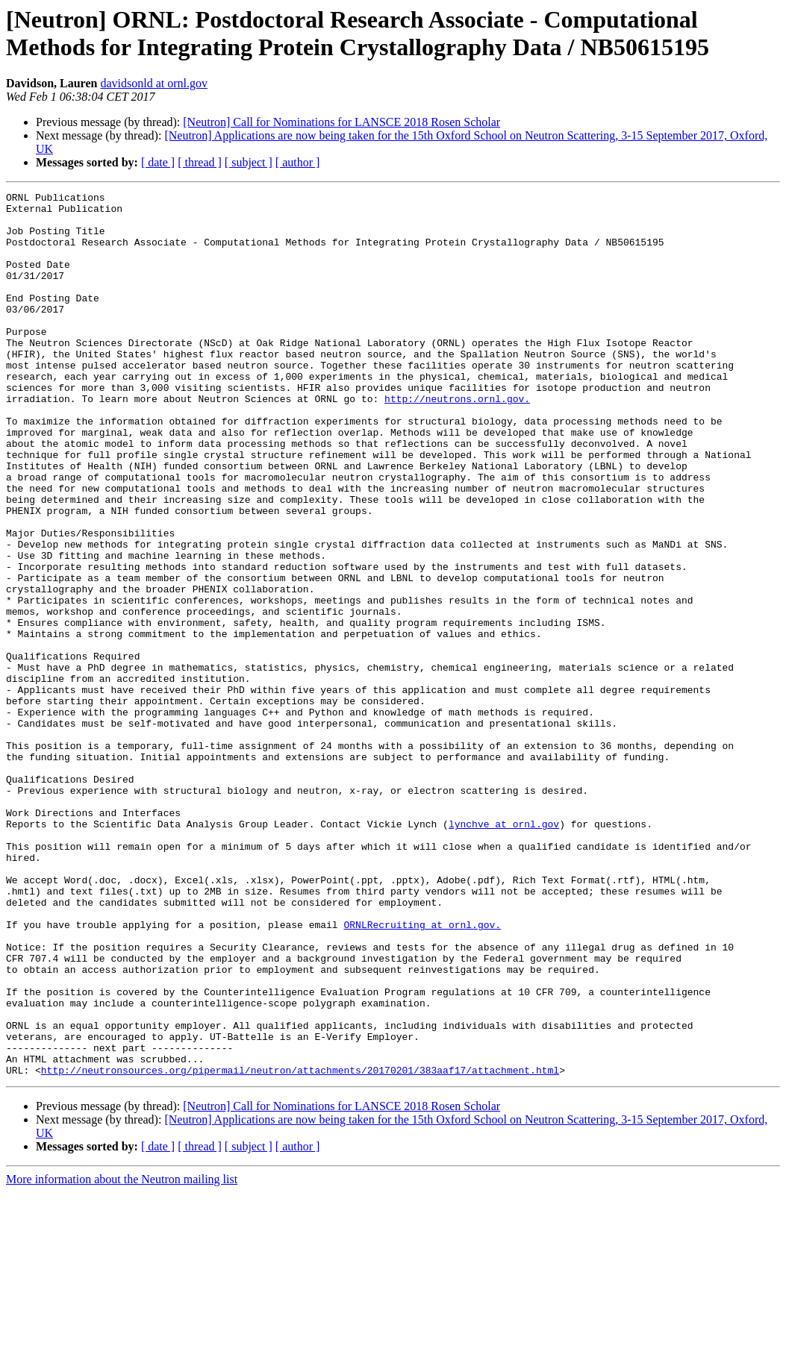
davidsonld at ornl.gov (154, 83)
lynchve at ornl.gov (504, 951)
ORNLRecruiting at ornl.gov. (422, 1072)
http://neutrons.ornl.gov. (457, 441)
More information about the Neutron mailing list (121, 1356)
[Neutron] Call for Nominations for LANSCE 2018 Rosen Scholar (341, 122)
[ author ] (297, 162)
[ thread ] (200, 162)
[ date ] (158, 162)
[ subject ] (248, 162)
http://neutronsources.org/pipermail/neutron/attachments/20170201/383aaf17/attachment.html (300, 1246)
